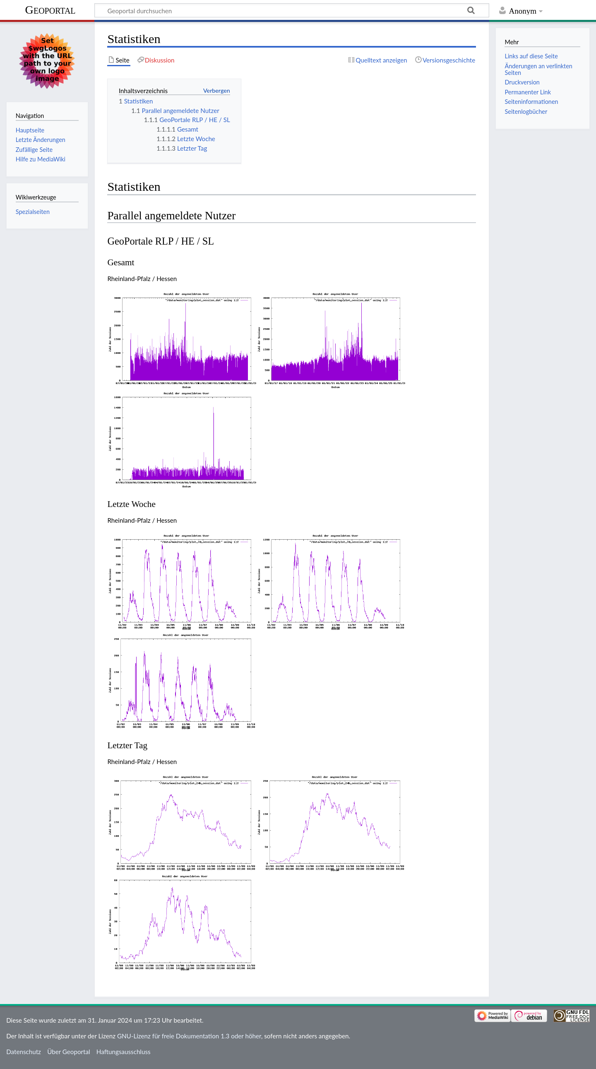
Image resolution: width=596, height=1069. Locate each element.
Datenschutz (23, 1051)
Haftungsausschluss (123, 1051)
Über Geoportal (68, 1051)
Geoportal (50, 9)
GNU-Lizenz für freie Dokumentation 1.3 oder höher (189, 1036)
